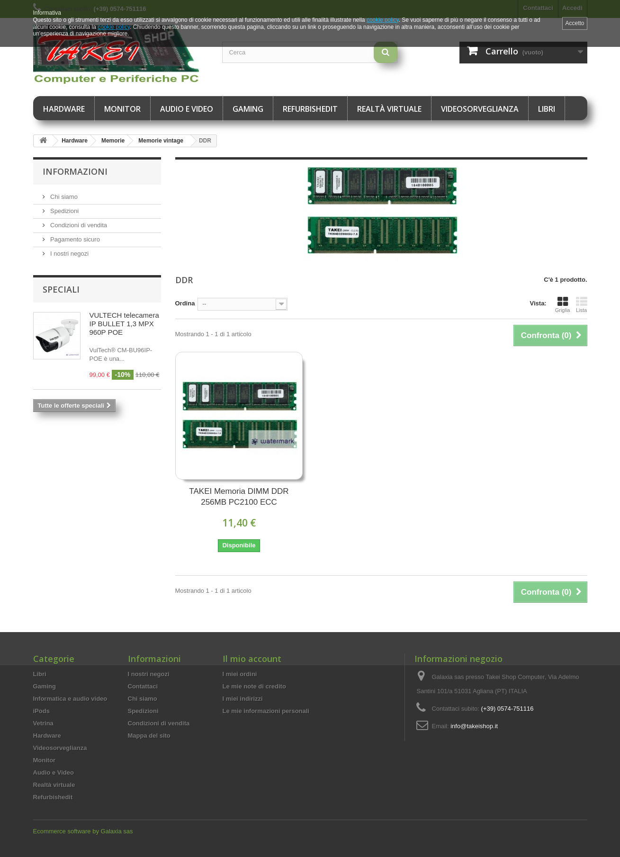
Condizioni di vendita (78, 225)
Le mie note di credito (254, 686)
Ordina (185, 303)
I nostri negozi (69, 253)
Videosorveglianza (480, 109)
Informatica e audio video (70, 698)
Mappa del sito (149, 735)
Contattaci (143, 686)
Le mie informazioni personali (266, 710)
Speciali (61, 289)
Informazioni (75, 171)
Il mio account (252, 658)
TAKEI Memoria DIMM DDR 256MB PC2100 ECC (238, 497)
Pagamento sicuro (74, 239)
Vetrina (43, 723)
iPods (41, 710)
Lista (581, 304)
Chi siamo (63, 196)
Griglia (562, 304)
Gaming (248, 109)
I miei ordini (240, 674)
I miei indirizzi (243, 698)
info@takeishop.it (474, 726)
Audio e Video (186, 109)
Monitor (122, 109)
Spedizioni (64, 210)
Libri (546, 109)
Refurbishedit (310, 109)
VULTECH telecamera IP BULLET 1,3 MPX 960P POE (124, 323)
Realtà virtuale (389, 109)
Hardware (64, 109)
